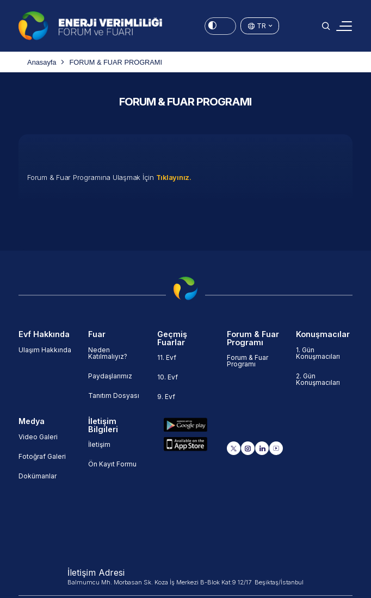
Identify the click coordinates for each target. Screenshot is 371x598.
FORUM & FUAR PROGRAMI (115, 62)
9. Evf (166, 397)
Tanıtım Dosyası (113, 395)
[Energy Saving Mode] (220, 26)
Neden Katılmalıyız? (107, 353)
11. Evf (166, 357)
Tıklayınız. (173, 177)
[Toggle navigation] (344, 26)
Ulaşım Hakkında (44, 350)
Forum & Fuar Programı (253, 338)
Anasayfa (41, 62)
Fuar (97, 334)
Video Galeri (38, 437)
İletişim (99, 444)
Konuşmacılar (323, 334)
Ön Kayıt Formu (112, 464)
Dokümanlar (37, 476)
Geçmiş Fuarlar (172, 338)
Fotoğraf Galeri (42, 456)
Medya (31, 421)
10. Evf (167, 377)
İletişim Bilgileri (103, 425)
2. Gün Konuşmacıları (318, 379)
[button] (326, 26)
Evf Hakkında (44, 334)
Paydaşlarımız (110, 376)
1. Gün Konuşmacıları (318, 353)
